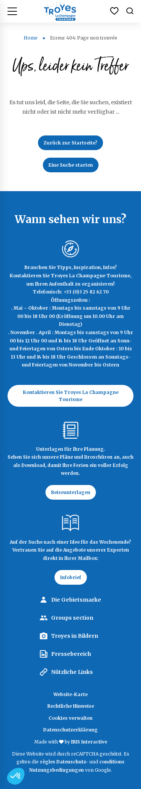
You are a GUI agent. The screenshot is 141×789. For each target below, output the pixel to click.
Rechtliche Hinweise (70, 706)
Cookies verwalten (70, 718)
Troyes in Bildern (74, 635)
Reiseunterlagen (70, 492)
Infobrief (70, 577)
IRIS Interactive (89, 742)
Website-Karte (70, 694)
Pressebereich (71, 654)
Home (31, 38)
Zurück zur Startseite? (70, 143)
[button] (16, 776)
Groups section (72, 617)
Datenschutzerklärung (70, 730)
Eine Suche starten (71, 165)
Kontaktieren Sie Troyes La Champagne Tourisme (70, 395)
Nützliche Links (72, 672)
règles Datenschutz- (64, 762)
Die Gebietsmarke (76, 599)
